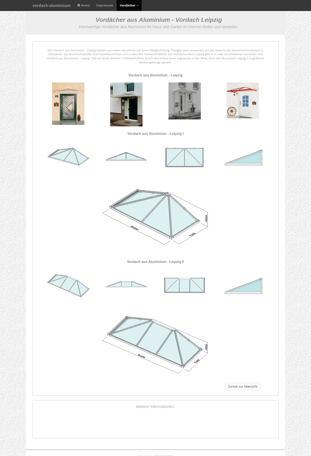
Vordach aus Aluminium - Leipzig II (155, 262)
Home (83, 5)
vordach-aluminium (51, 5)
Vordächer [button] (129, 5)
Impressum (104, 5)
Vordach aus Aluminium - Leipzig (156, 75)
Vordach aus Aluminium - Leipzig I (155, 133)
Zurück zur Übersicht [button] (242, 386)
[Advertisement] (155, 424)
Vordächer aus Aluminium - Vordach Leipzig (159, 19)
